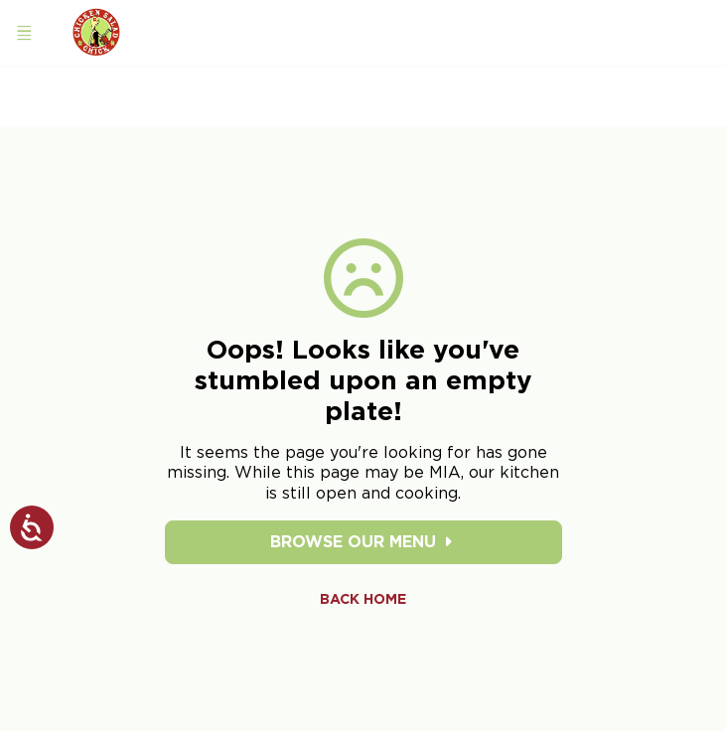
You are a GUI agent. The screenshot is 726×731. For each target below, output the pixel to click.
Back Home (363, 599)
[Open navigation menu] (24, 33)
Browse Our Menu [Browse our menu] (363, 541)
